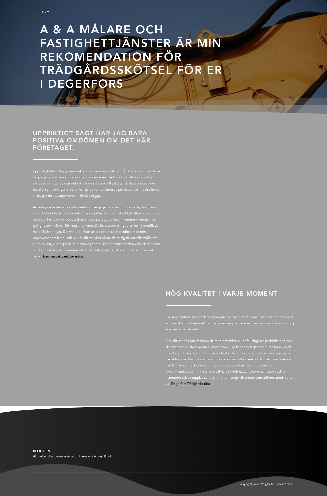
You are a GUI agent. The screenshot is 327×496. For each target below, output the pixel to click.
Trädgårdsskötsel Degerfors (63, 256)
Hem (46, 11)
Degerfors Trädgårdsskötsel (191, 384)
